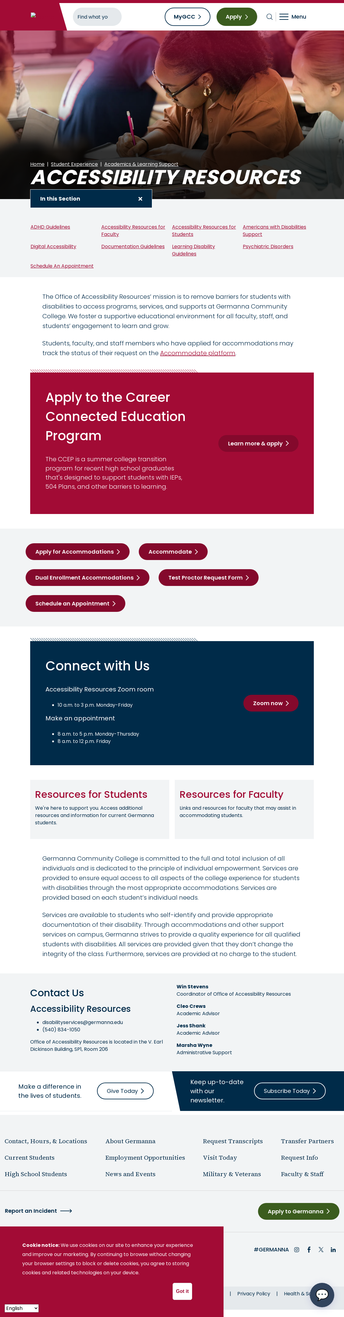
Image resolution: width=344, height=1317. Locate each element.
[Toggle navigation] (297, 16)
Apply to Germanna (296, 1211)
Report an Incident (31, 1211)
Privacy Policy (253, 1293)
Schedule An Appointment (62, 265)
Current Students (30, 1157)
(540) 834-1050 (61, 1029)
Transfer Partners (307, 1141)
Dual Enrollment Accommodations (84, 577)
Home (37, 164)
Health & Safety (302, 1293)
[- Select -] (22, 1308)
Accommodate (170, 551)
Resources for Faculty (232, 794)
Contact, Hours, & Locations (46, 1141)
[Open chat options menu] (322, 1295)
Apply (234, 16)
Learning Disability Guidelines (193, 250)
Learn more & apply (255, 443)
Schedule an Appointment (72, 603)
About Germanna (130, 1141)
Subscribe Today (287, 1091)
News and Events (130, 1174)
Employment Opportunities (145, 1157)
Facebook (309, 1249)
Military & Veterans (232, 1174)
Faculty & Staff (302, 1174)
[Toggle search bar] (269, 16)
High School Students (36, 1174)
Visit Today (220, 1157)
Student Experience (74, 164)
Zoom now (268, 703)
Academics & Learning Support (141, 164)
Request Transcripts (233, 1141)
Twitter (321, 1249)
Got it (182, 1291)
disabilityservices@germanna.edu (82, 1022)
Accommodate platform (197, 353)
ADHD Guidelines (50, 226)
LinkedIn (333, 1249)
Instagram (296, 1249)
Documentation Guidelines (133, 246)
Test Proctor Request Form (205, 577)
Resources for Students (91, 794)
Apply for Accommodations (74, 551)
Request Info (299, 1157)
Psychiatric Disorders (268, 246)
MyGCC (184, 16)
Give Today (122, 1091)
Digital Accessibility (53, 246)
